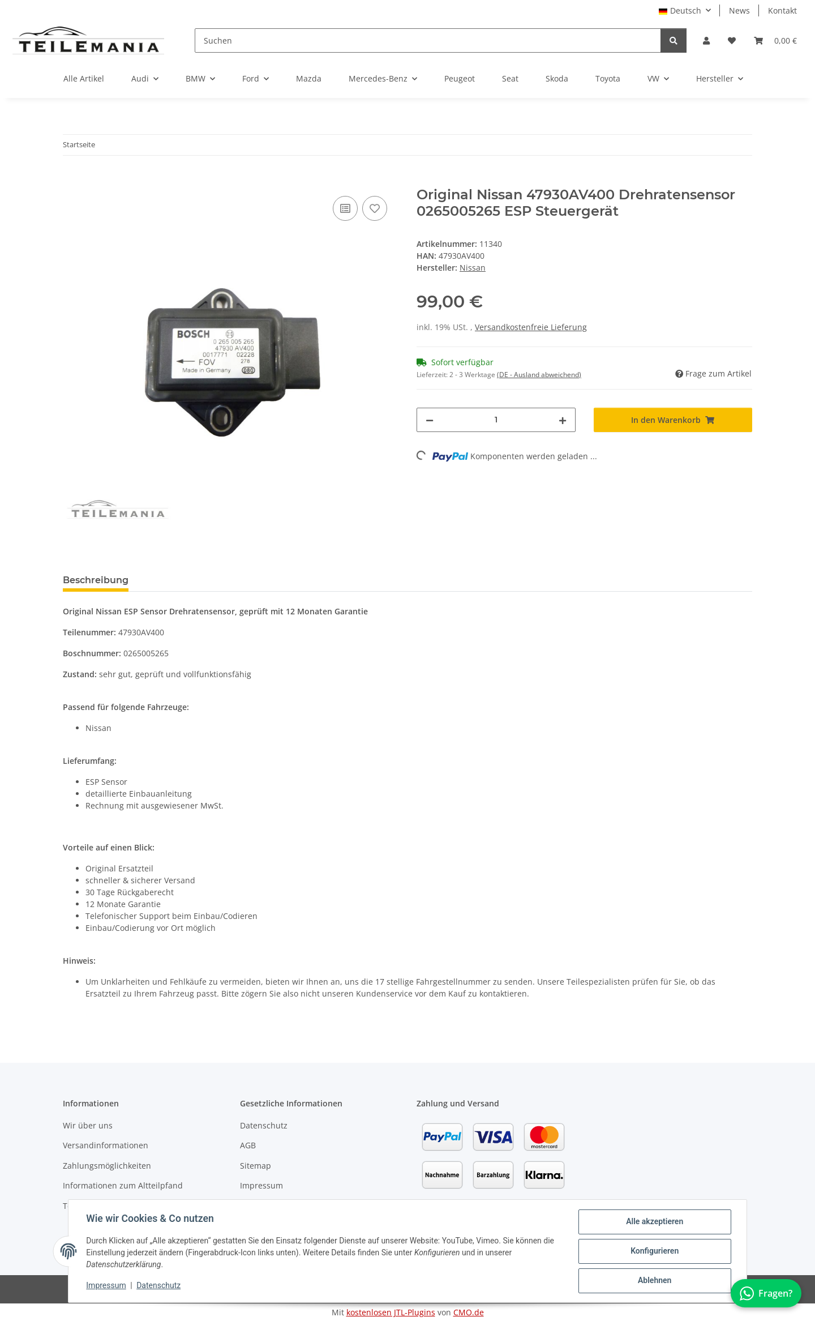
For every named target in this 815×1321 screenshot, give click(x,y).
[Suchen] (428, 40)
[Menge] (496, 419)
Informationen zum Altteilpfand (123, 1185)
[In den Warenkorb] (72, 180)
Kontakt (782, 10)
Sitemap (255, 1165)
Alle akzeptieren (654, 1221)
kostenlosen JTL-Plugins (390, 1312)
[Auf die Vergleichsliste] (345, 208)
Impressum (106, 1285)
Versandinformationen (105, 1145)
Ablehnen (654, 1280)
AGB (248, 1145)
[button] (706, 40)
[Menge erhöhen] (562, 419)
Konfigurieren (654, 1251)
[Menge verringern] (429, 419)
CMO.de (468, 1312)
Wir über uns (88, 1125)
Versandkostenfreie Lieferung (531, 327)
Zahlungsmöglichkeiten (107, 1165)
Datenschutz (159, 1285)
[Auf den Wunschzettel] (374, 208)
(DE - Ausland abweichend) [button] (539, 374)
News (739, 10)
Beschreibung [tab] (95, 580)
